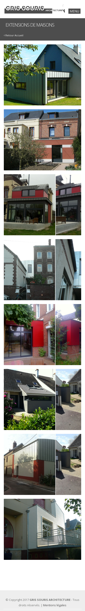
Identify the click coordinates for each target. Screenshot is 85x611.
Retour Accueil (13, 35)
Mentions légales (54, 605)
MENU (74, 11)
